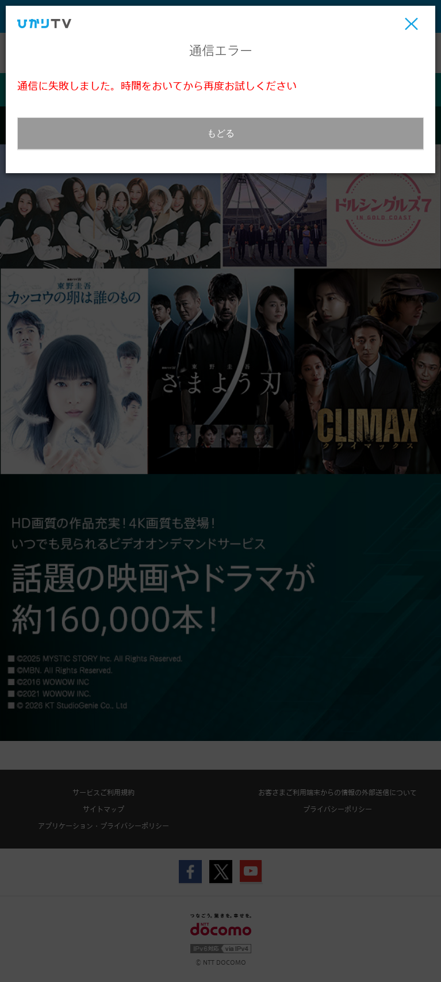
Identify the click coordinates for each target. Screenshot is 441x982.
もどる (221, 133)
